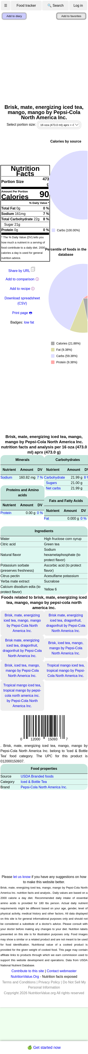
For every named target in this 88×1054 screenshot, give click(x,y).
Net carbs (53, 488)
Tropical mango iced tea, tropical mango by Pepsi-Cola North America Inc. (66, 671)
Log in (78, 5)
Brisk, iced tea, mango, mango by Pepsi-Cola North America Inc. (65, 648)
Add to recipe (20, 288)
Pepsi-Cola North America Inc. (44, 787)
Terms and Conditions (19, 982)
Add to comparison (20, 279)
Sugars (51, 483)
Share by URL (22, 271)
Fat (46, 518)
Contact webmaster (62, 971)
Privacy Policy (49, 982)
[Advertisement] (40, 61)
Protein (5, 513)
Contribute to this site (27, 971)
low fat (29, 322)
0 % (40, 513)
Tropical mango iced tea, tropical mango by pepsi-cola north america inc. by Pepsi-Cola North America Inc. (22, 695)
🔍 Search (55, 5)
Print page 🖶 (22, 313)
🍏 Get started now (44, 1047)
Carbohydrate (54, 477)
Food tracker (26, 5)
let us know (21, 877)
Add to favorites (71, 16)
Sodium (6, 477)
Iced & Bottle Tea (34, 782)
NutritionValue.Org (25, 976)
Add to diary (14, 16)
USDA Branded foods (37, 776)
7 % (40, 477)
